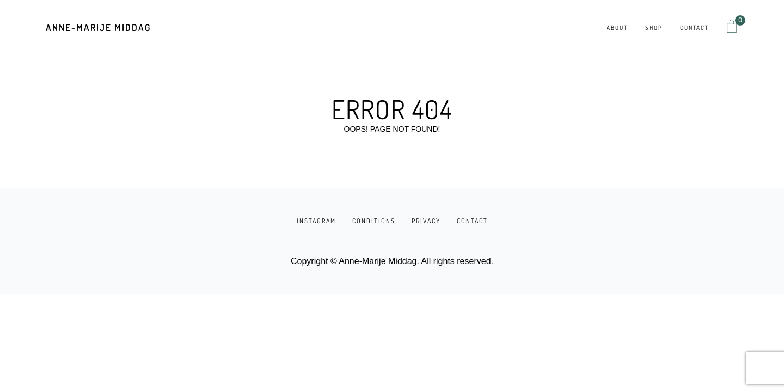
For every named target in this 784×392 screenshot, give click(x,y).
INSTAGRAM (316, 221)
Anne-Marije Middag (98, 27)
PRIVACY (426, 221)
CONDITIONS (373, 221)
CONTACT (472, 221)
